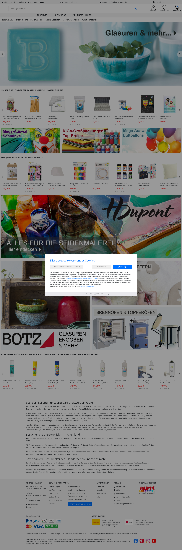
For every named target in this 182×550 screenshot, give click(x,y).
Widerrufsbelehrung (102, 294)
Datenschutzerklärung (88, 294)
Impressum (76, 294)
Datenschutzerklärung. (87, 286)
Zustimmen (122, 267)
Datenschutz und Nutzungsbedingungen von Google (81, 278)
